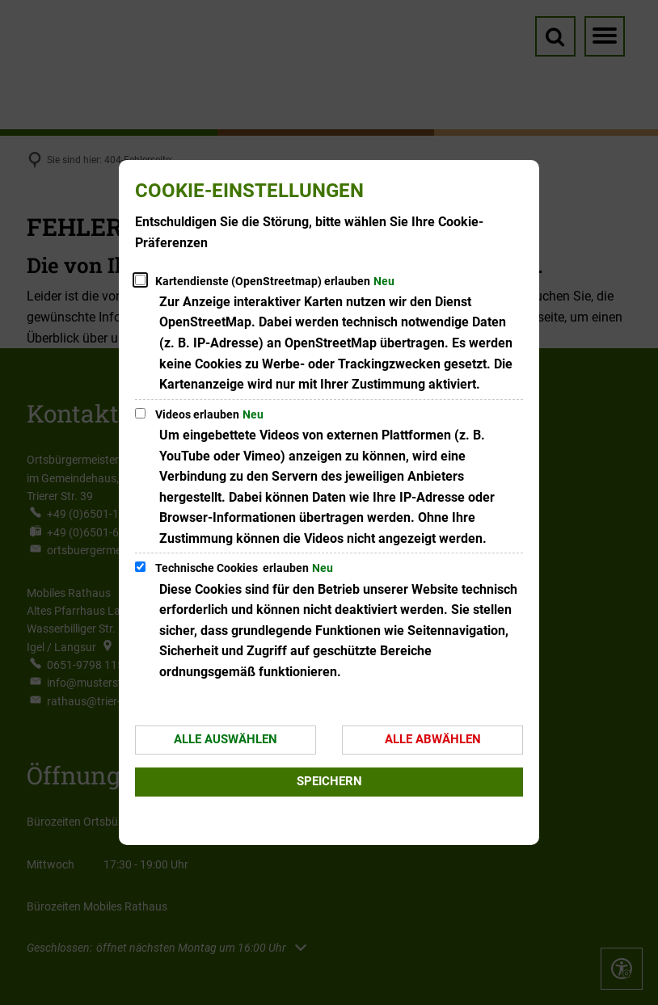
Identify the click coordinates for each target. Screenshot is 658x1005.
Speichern (329, 781)
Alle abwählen (433, 739)
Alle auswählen (225, 739)
